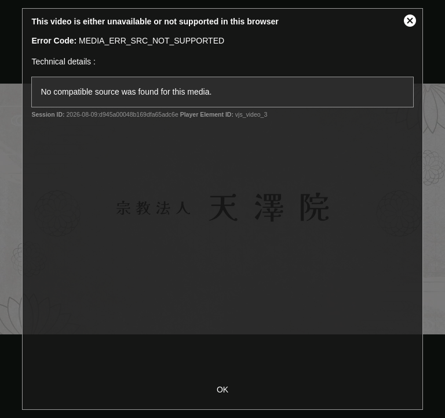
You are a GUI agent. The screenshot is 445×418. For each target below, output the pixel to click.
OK (222, 389)
